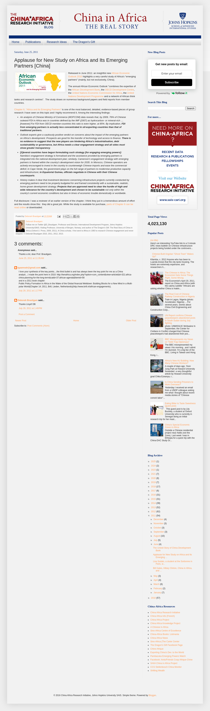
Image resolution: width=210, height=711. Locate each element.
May (156, 576)
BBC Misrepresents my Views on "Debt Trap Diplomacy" (179, 340)
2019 (153, 482)
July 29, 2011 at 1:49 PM (30, 308)
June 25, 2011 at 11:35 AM (31, 258)
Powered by (171, 93)
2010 (153, 598)
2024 (153, 466)
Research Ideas (57, 41)
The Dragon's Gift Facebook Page (166, 645)
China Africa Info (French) (162, 616)
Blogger (152, 695)
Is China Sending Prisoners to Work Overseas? (179, 383)
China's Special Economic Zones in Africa (177, 426)
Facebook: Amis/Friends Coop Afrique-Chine (171, 659)
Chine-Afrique (156, 649)
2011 (153, 515)
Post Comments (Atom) (38, 326)
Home (15, 41)
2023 (153, 470)
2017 (153, 490)
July (156, 540)
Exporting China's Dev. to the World (167, 652)
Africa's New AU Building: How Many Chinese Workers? (179, 361)
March (157, 584)
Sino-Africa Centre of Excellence (165, 630)
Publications (33, 41)
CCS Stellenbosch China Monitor (166, 667)
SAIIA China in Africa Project (163, 663)
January (158, 592)
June (156, 544)
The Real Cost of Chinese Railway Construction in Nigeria (180, 295)
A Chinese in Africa (159, 627)
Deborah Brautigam (28, 300)
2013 (153, 507)
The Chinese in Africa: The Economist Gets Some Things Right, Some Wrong (179, 275)
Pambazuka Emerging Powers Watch (168, 656)
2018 (153, 486)
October (158, 527)
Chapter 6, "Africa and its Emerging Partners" (37, 109)
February (158, 588)
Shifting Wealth (157, 670)
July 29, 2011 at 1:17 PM (30, 290)
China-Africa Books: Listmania (164, 634)
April (156, 580)
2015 (153, 499)
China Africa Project (159, 620)
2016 (153, 495)
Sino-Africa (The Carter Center (164, 641)
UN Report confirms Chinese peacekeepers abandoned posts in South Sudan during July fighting (180, 319)
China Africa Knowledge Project (165, 623)
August (157, 536)
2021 (153, 474)
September (159, 532)
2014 (153, 503)
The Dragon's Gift (84, 41)
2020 (153, 478)
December (159, 519)
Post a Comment (27, 314)
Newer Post (20, 320)
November (159, 523)
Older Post (131, 320)
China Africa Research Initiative (165, 612)
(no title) (154, 240)
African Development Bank (86, 89)
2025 (153, 461)
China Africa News (159, 638)
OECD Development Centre (119, 89)
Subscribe (171, 82)
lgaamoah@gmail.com (29, 267)
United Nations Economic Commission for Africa (97, 93)
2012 (153, 511)
